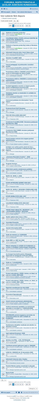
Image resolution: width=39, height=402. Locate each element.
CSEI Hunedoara (19, 141)
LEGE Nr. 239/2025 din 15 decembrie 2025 (19, 352)
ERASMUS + (13, 337)
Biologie (12, 112)
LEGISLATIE (13, 237)
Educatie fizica (13, 42)
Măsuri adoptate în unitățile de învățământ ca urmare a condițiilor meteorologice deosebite (20, 246)
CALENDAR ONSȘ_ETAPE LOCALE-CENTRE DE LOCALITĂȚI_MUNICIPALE (22, 39)
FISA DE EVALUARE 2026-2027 (16, 115)
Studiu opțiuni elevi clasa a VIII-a (16, 217)
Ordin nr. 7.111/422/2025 (14, 262)
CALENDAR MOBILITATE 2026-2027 (17, 203)
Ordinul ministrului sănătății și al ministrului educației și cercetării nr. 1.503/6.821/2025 (20, 307)
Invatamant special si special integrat (19, 69)
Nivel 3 (12, 179)
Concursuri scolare (15, 284)
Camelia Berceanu (19, 59)
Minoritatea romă (14, 298)
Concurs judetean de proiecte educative (20, 277)
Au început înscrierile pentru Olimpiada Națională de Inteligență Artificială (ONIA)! (19, 254)
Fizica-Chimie (13, 135)
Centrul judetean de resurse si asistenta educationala (23, 219)
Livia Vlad (17, 218)
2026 (7, 268)
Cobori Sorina (18, 223)
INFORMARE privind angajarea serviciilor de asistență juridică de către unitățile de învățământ (20, 316)
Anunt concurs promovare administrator (19, 301)
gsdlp (16, 341)
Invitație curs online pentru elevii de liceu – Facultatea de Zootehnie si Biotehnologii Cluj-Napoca (21, 148)
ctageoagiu (17, 212)
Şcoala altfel (13, 342)
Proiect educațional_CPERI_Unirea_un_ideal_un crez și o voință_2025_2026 (21, 281)
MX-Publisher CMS (24, 398)
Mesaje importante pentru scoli (18, 369)
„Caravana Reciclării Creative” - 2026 (18, 157)
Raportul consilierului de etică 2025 (17, 287)
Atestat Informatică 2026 (14, 228)
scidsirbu (17, 276)
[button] (10, 25)
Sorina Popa (18, 41)
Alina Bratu (17, 165)
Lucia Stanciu (18, 34)
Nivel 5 (12, 193)
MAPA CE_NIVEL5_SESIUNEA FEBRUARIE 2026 (21, 189)
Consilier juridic (18, 74)
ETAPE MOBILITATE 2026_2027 (16, 196)
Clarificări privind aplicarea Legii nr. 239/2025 (20, 345)
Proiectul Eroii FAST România (15, 108)
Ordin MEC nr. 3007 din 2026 (15, 240)
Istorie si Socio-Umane (16, 166)
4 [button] (20, 26)
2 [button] (15, 26)
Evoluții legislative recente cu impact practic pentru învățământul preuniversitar (20, 86)
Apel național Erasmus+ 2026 (15, 333)
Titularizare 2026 (14, 119)
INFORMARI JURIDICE (16, 76)
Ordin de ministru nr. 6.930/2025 (16, 234)
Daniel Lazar (18, 269)
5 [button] (22, 26)
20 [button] (27, 26)
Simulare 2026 (13, 35)
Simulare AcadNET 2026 (14, 58)
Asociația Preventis (12, 222)
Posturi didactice (14, 214)
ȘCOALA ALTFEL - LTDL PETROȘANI (18, 340)
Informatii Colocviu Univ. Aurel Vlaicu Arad (20, 52)
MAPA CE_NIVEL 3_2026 (14, 176)
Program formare (11, 163)
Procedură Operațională (14, 294)
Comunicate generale (15, 251)
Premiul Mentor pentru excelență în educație (20, 366)
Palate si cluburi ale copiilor (17, 225)
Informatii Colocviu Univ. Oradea (16, 359)
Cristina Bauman (19, 109)
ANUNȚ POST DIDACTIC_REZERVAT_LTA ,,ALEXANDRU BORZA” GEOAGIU (19, 210)
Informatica (13, 61)
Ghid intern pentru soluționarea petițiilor (19, 169)
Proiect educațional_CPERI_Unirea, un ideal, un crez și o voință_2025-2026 (21, 274)
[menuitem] (5, 9)
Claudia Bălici (18, 67)
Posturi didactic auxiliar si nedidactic (19, 144)
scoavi (16, 302)
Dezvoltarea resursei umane (17, 55)
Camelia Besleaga (19, 116)
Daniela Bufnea (18, 53)
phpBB (13, 396)
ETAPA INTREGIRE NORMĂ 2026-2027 (18, 182)
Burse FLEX (10, 372)
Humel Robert (18, 295)
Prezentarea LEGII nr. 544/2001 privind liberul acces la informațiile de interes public (20, 72)
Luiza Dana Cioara (19, 177)
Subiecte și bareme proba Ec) (15, 32)
